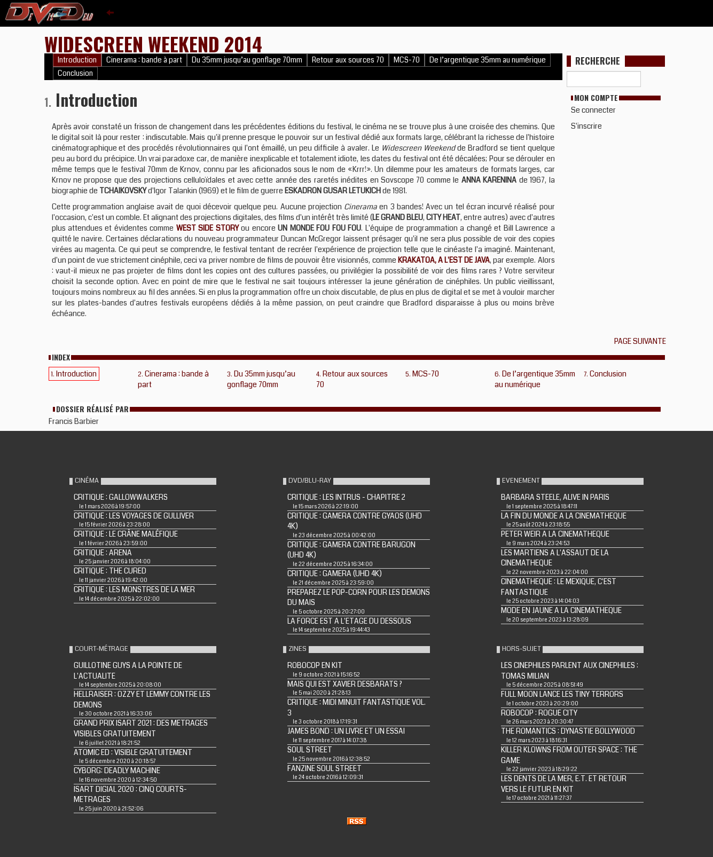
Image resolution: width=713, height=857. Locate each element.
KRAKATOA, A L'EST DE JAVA (444, 260)
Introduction (77, 60)
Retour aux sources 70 (348, 60)
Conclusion (75, 73)
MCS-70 (407, 60)
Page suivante (641, 341)
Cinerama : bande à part (144, 60)
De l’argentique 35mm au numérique (487, 60)
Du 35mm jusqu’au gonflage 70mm (247, 60)
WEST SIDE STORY (207, 228)
